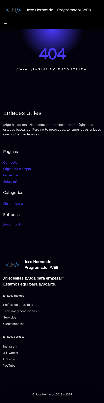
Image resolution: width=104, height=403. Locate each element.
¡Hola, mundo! (12, 224)
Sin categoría (13, 204)
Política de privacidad (18, 305)
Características (13, 324)
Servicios (9, 317)
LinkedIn (9, 359)
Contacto (10, 162)
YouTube (9, 365)
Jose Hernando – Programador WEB (59, 9)
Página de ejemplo (17, 169)
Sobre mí (10, 182)
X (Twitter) (10, 353)
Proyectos (10, 175)
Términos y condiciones (20, 311)
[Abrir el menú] (5, 22)
